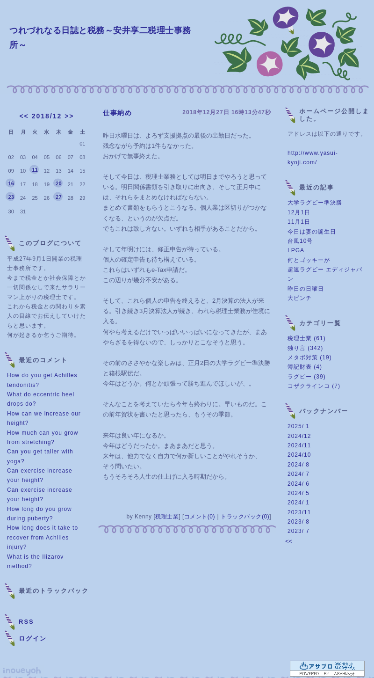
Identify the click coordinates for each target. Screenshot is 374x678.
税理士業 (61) (307, 338)
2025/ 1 (298, 426)
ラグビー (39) (307, 376)
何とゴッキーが (309, 260)
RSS (26, 621)
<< (24, 116)
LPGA (296, 250)
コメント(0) (199, 516)
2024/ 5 (298, 493)
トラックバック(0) (245, 516)
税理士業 (167, 516)
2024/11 (299, 445)
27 (58, 197)
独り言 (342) (305, 348)
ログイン (33, 638)
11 (34, 170)
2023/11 (299, 512)
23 (11, 197)
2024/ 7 (298, 474)
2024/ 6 (298, 484)
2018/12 (47, 116)
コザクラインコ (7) (314, 386)
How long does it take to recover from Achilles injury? (42, 537)
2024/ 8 (298, 464)
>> (69, 116)
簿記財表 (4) (305, 367)
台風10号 (300, 241)
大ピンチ (300, 298)
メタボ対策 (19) (310, 357)
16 (11, 183)
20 (58, 183)
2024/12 (299, 436)
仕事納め (117, 113)
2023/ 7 (298, 531)
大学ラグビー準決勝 (315, 202)
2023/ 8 (298, 521)
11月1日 (299, 222)
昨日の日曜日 (306, 288)
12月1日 (299, 212)
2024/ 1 (298, 502)
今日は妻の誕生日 (312, 231)
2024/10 (299, 455)
